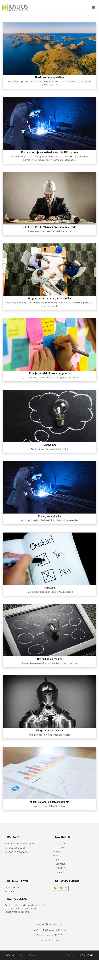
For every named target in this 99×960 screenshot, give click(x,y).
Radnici (10, 891)
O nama (58, 847)
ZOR (56, 860)
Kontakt (58, 872)
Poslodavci (12, 887)
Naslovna (59, 843)
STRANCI (59, 864)
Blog (56, 851)
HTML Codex (87, 955)
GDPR (57, 855)
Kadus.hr (12, 955)
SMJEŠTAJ (59, 868)
